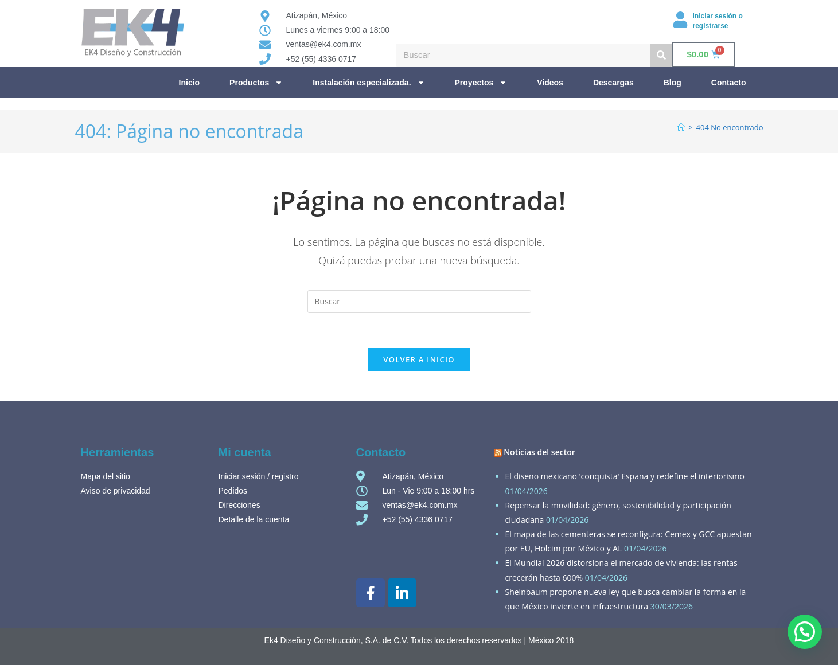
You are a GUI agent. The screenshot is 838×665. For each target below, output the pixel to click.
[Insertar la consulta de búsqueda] (419, 301)
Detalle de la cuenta (254, 519)
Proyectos (481, 82)
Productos (256, 82)
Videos (550, 82)
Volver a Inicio (418, 359)
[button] (805, 632)
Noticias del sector (539, 452)
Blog (672, 82)
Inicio (189, 82)
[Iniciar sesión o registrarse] (680, 19)
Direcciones (239, 505)
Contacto (728, 82)
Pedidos (233, 490)
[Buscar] (661, 55)
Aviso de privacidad (115, 490)
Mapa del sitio (105, 476)
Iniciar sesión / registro (259, 476)
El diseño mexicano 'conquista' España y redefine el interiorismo (625, 476)
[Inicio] (681, 127)
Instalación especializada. (368, 82)
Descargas (613, 82)
